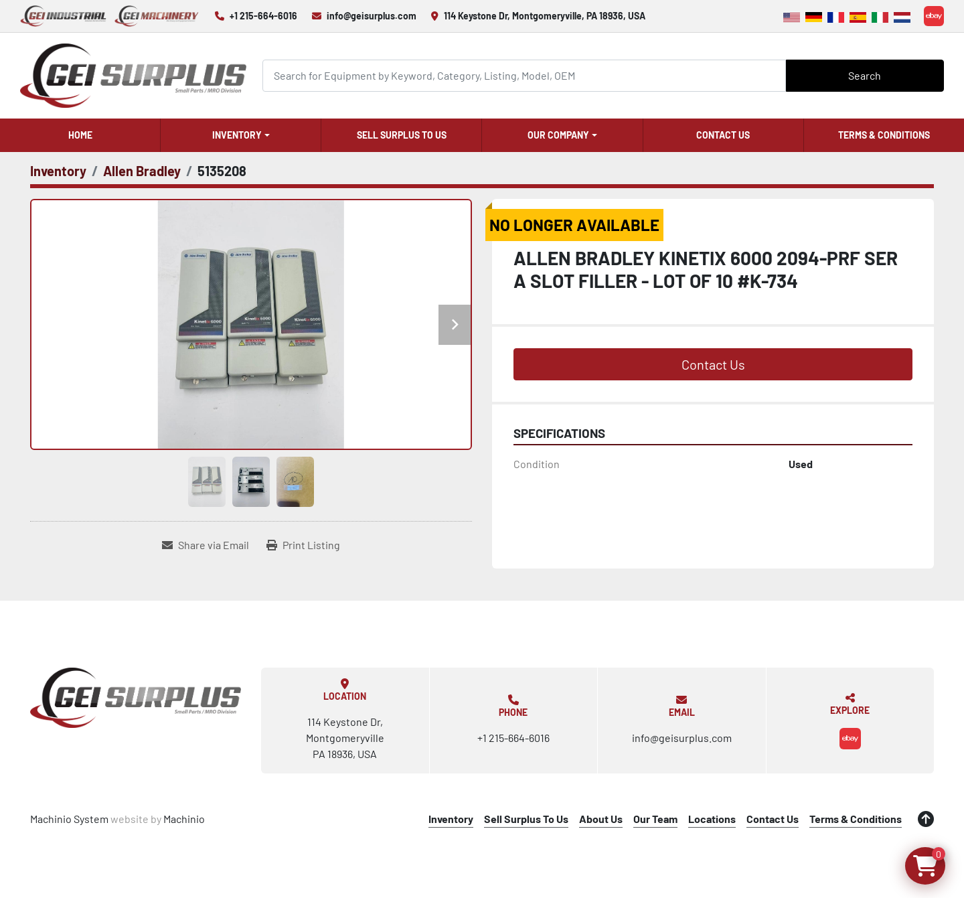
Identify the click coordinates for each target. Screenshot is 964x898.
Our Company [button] (558, 135)
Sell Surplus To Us (402, 135)
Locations (712, 818)
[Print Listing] (303, 545)
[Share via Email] (205, 545)
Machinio (184, 818)
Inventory (237, 135)
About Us (601, 818)
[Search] (524, 75)
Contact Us (723, 135)
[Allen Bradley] (142, 171)
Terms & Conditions (884, 135)
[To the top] (926, 819)
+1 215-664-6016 (263, 15)
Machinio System (69, 818)
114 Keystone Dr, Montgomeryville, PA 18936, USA (544, 15)
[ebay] (934, 16)
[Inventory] (58, 171)
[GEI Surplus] (135, 698)
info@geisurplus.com (371, 15)
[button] (241, 135)
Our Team (655, 818)
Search (864, 75)
